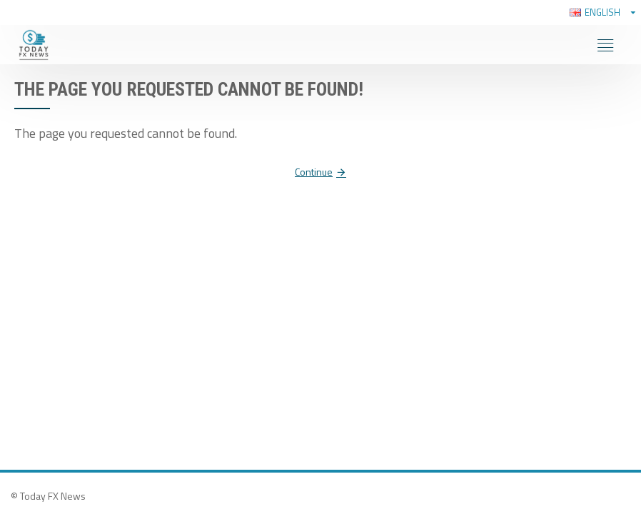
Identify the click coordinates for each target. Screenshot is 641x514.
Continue (314, 171)
